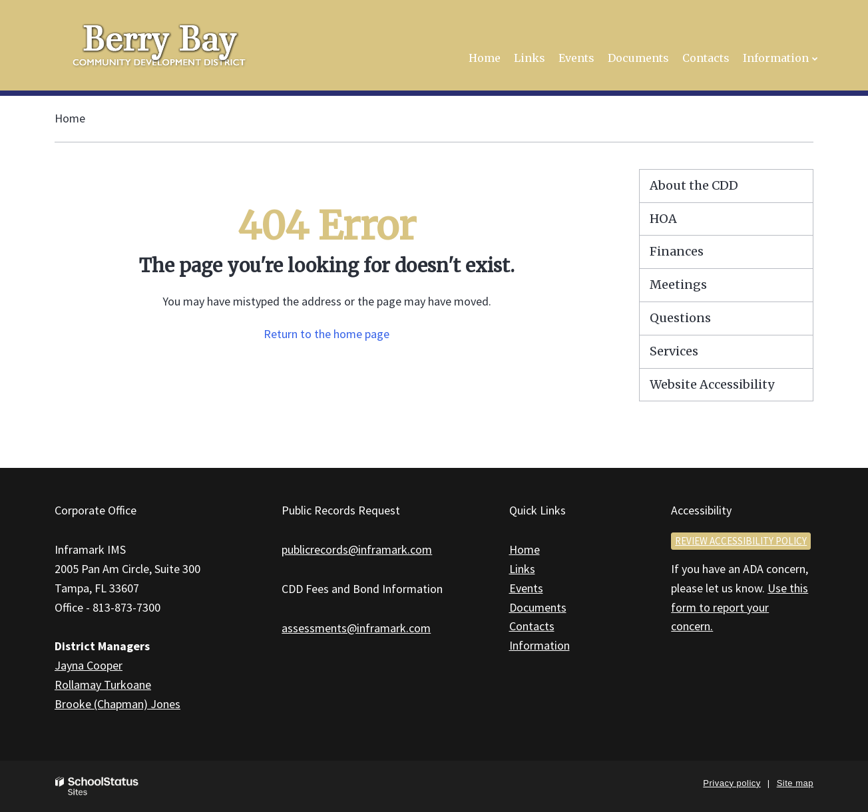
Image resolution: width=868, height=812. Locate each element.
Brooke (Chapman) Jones (117, 703)
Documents (537, 607)
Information (539, 645)
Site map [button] (795, 783)
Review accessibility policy (741, 540)
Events (526, 588)
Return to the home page (326, 333)
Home (70, 118)
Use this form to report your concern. (739, 607)
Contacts (531, 626)
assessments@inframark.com (356, 628)
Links (522, 568)
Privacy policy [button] (731, 783)
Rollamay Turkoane (103, 684)
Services (674, 351)
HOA (663, 218)
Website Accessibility (712, 384)
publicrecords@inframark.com (357, 549)
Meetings (678, 284)
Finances (677, 251)
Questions (680, 317)
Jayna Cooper (88, 665)
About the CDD (694, 185)
